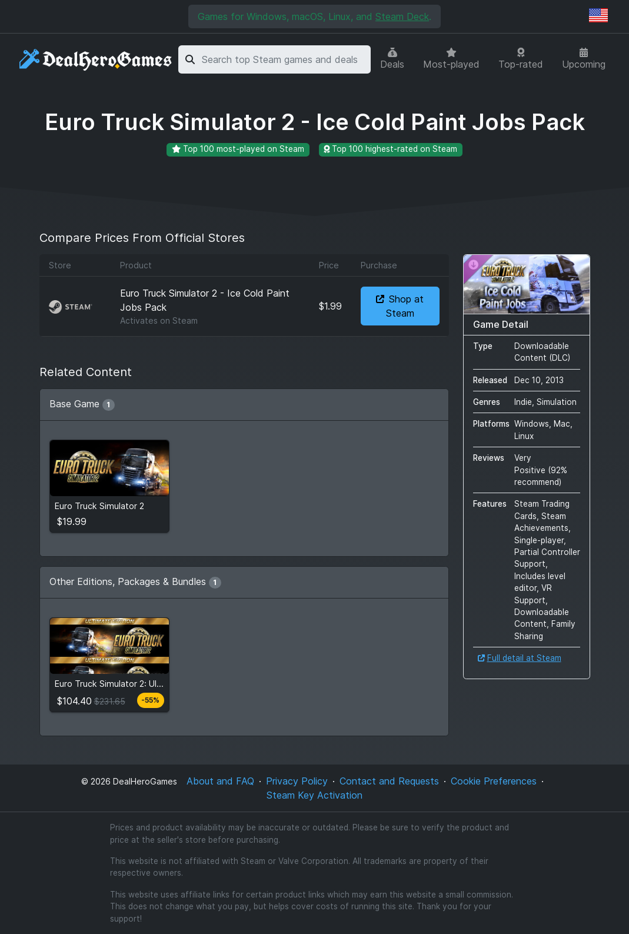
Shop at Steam (400, 306)
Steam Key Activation (314, 795)
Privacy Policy (297, 781)
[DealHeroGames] (96, 60)
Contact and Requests (389, 781)
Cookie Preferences (494, 781)
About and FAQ (220, 781)
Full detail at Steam (519, 658)
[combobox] (284, 59)
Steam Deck (402, 16)
